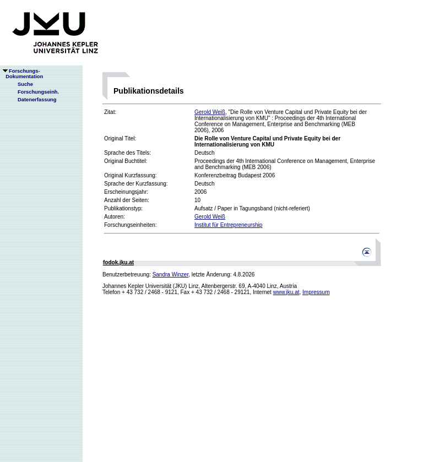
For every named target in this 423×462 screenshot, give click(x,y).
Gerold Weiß (209, 112)
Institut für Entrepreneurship (228, 225)
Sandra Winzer (171, 274)
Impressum (315, 292)
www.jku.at (286, 292)
